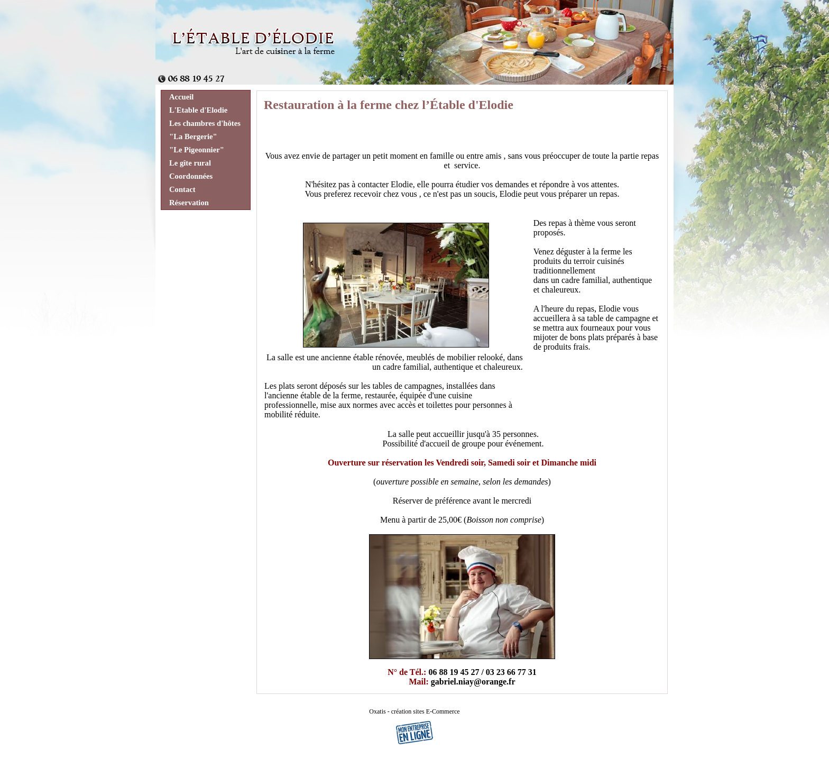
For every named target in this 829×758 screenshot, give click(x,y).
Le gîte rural (190, 163)
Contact (182, 189)
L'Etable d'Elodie (198, 110)
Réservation (189, 202)
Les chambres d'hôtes (205, 123)
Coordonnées (191, 176)
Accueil (181, 97)
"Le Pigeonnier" (196, 149)
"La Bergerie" (193, 136)
